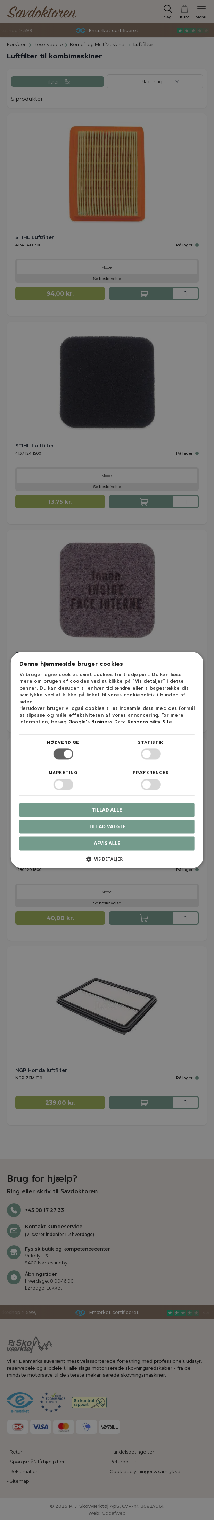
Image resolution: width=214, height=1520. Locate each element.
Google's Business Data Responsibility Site (120, 722)
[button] (107, 862)
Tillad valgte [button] (107, 826)
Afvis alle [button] (107, 843)
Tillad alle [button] (107, 809)
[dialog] (107, 760)
